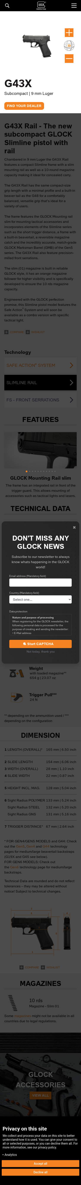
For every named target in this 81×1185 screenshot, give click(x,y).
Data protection (18, 611)
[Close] (74, 527)
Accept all (40, 1163)
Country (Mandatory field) (24, 592)
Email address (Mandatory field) (27, 576)
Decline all (40, 1172)
